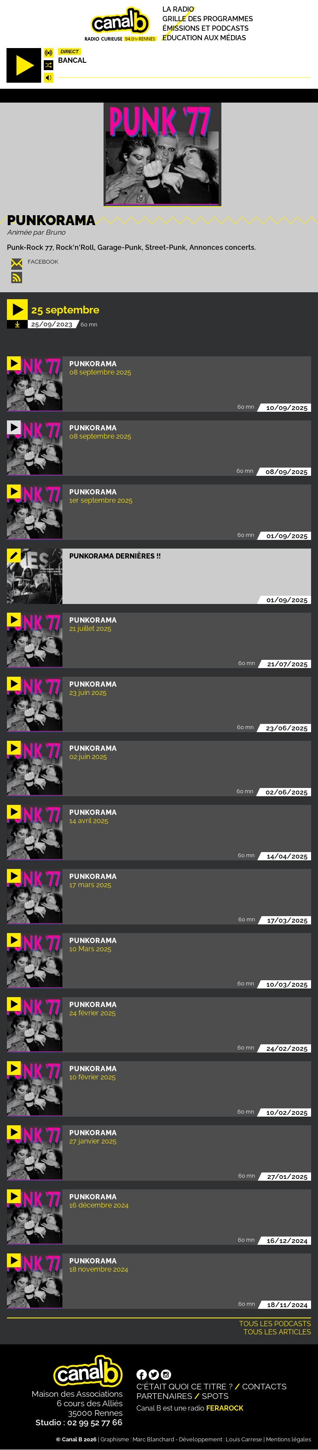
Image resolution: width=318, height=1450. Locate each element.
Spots (215, 1396)
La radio (178, 9)
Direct (70, 51)
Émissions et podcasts (205, 28)
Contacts (264, 1386)
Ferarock (224, 1408)
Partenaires (164, 1396)
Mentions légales (288, 1439)
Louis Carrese (244, 1439)
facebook (43, 261)
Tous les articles (277, 1332)
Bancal (72, 60)
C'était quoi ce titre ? (184, 1386)
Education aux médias (204, 38)
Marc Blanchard (153, 1439)
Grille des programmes (207, 19)
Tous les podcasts (275, 1324)
